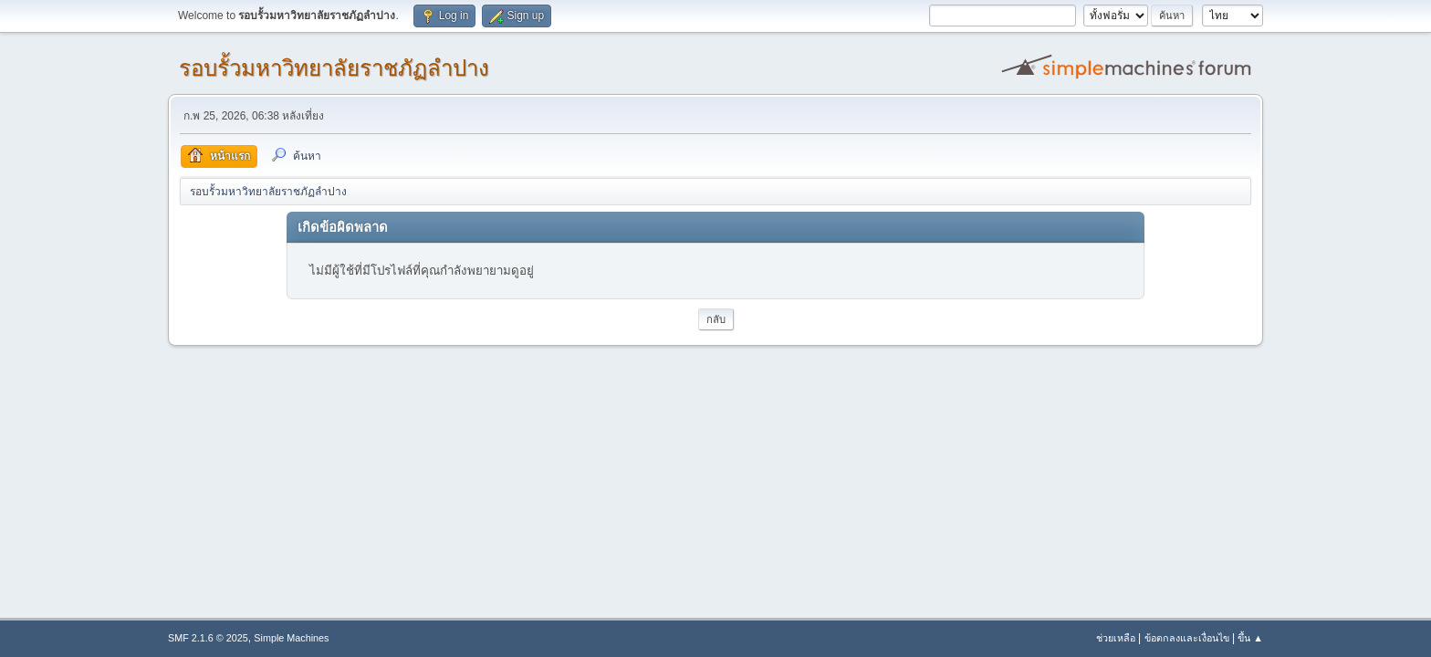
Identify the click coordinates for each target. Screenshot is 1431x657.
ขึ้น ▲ (1250, 637)
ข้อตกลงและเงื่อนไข (1186, 637)
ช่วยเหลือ (1115, 637)
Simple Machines (291, 637)
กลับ (716, 319)
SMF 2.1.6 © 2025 (208, 637)
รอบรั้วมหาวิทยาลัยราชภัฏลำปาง (334, 68)
